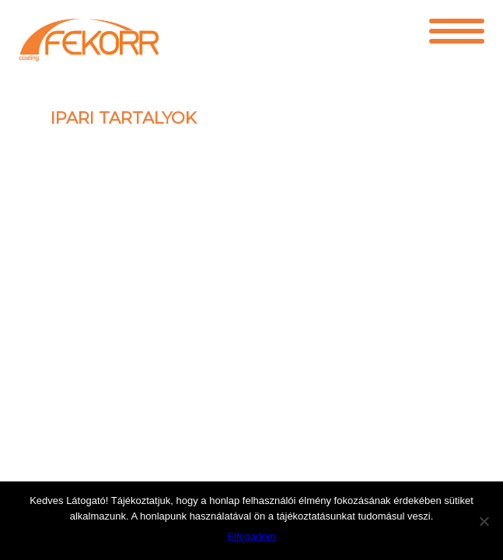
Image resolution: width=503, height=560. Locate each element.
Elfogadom (251, 536)
